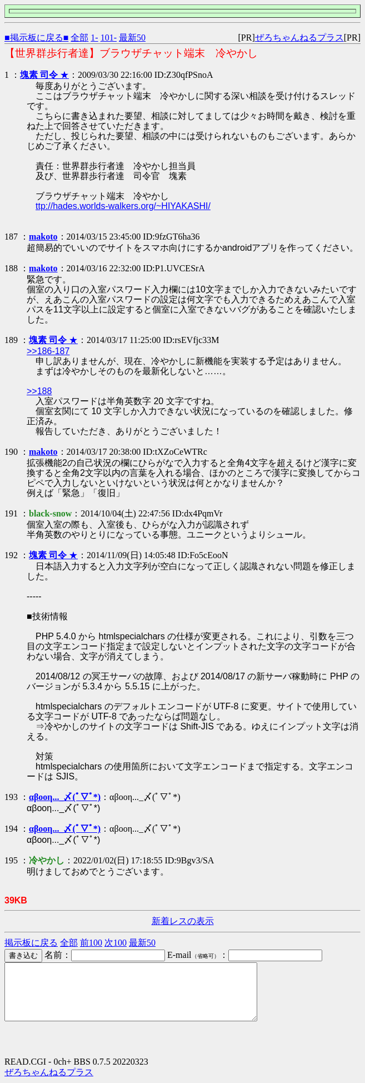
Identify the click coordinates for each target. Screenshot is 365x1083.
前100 (91, 942)
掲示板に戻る (31, 942)
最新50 (132, 37)
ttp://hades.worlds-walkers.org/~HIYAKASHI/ (123, 206)
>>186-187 (48, 351)
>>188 (39, 391)
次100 (115, 942)
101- (109, 37)
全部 (79, 37)
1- (94, 37)
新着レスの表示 (183, 921)
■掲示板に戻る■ (36, 37)
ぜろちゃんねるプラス (299, 37)
